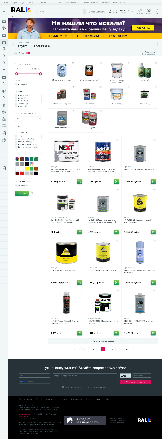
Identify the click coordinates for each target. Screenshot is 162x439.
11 (127, 349)
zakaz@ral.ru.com (25, 414)
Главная (5, 3)
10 (122, 349)
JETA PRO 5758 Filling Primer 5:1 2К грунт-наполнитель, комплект (65, 221)
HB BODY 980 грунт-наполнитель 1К (139, 169)
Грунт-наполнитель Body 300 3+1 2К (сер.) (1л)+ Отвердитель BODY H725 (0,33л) (103, 171)
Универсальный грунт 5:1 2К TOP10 (102, 270)
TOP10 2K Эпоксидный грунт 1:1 (64, 270)
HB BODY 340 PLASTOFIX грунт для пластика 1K (138, 322)
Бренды (31, 3)
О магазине (44, 3)
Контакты (106, 3)
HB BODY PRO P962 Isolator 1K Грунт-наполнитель (139, 271)
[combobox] (23, 382)
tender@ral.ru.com (25, 416)
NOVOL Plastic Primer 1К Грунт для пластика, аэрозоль (65, 322)
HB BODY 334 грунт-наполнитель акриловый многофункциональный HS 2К (102, 222)
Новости (58, 3)
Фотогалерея (72, 3)
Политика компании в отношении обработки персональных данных (117, 420)
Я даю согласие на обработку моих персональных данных (86, 387)
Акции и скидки (18, 3)
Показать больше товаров (103, 341)
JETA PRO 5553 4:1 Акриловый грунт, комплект (103, 322)
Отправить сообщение (135, 382)
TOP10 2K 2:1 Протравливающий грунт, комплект (137, 221)
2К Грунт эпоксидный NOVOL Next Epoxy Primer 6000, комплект (65, 170)
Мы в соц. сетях (119, 3)
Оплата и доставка (90, 3)
